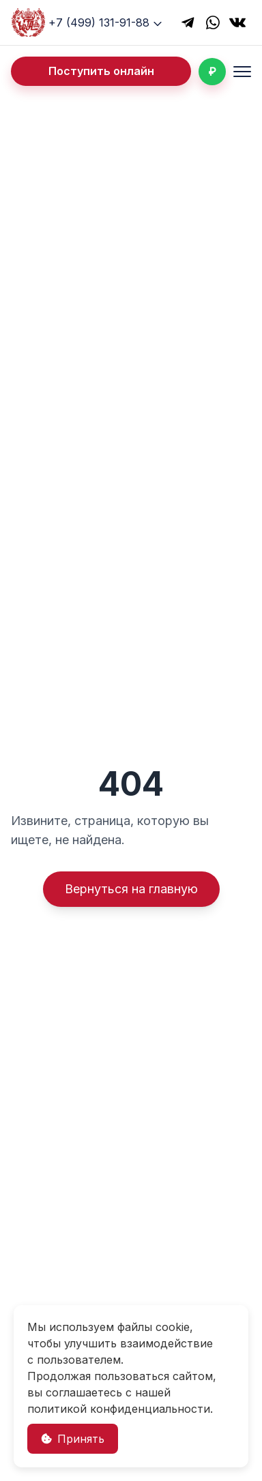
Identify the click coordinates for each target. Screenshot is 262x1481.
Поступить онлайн (101, 71)
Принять (72, 1439)
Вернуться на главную (131, 889)
